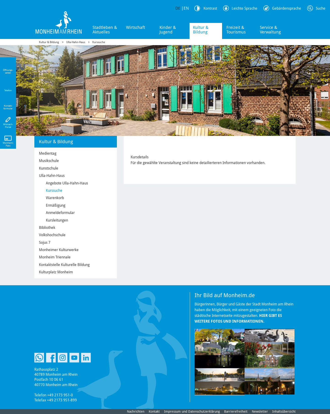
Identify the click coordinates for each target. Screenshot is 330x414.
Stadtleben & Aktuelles (105, 29)
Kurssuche (98, 42)
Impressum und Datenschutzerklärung (192, 411)
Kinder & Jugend (168, 29)
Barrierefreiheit (236, 411)
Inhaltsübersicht (284, 411)
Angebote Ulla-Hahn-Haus (67, 183)
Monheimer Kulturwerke (59, 250)
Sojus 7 (44, 242)
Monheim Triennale (55, 257)
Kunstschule (48, 168)
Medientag (47, 153)
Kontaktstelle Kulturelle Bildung (64, 265)
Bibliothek (47, 227)
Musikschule (49, 161)
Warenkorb (55, 198)
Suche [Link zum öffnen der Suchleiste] (320, 8)
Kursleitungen (57, 220)
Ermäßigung (55, 205)
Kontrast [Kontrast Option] (210, 8)
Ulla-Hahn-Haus (75, 42)
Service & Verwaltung (270, 29)
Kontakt (154, 411)
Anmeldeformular (60, 213)
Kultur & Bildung (201, 29)
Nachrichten (135, 411)
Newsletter (260, 411)
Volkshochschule (52, 235)
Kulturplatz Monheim (56, 272)
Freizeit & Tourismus (236, 29)
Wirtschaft (135, 27)
